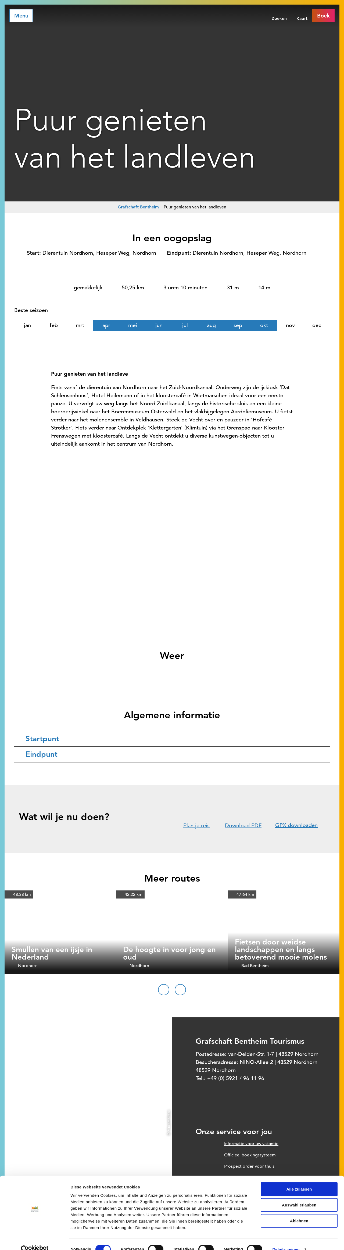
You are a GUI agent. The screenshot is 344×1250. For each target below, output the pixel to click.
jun (159, 325)
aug (211, 325)
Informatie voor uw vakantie (251, 1143)
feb (54, 325)
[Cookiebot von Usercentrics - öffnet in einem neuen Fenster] (34, 1239)
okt (264, 325)
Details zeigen (285, 1239)
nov (290, 325)
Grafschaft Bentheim (138, 206)
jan (27, 325)
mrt (80, 325)
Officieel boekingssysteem (250, 1155)
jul (185, 325)
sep (238, 325)
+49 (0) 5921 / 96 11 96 (235, 1078)
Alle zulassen (299, 1179)
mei (132, 325)
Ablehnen (299, 1211)
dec (316, 325)
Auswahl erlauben (299, 1195)
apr (106, 325)
